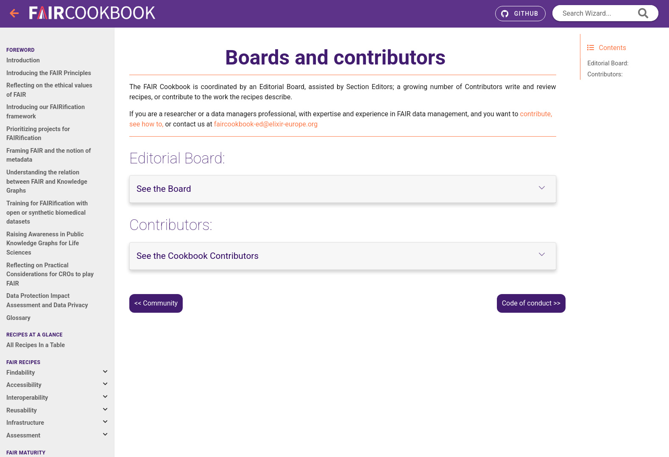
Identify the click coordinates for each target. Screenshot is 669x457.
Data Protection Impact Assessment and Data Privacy (47, 300)
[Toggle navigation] (14, 13)
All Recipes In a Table (35, 345)
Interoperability (27, 397)
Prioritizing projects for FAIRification (38, 134)
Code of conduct (527, 303)
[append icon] (643, 13)
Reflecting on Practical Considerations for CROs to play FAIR (50, 274)
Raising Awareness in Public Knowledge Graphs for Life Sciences (45, 243)
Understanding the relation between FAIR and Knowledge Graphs (46, 181)
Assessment (23, 435)
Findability (20, 372)
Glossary (18, 318)
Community (160, 303)
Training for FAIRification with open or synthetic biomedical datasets (47, 212)
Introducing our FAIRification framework (45, 112)
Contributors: (605, 74)
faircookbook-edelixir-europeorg (266, 124)
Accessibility (24, 385)
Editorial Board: (608, 63)
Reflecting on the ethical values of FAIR (49, 90)
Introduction (23, 60)
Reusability (21, 410)
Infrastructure (25, 422)
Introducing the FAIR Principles (48, 73)
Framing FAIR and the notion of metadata (48, 155)
